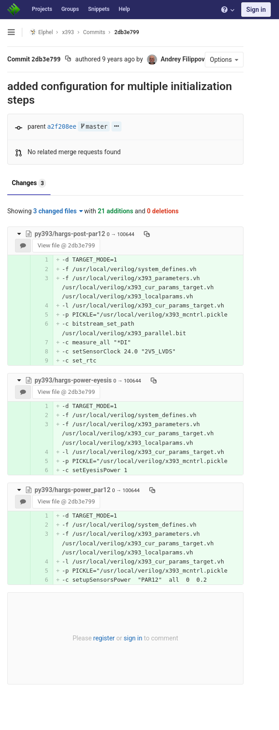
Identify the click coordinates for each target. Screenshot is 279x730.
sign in (133, 638)
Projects (42, 9)
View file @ (66, 245)
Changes (29, 183)
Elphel (41, 32)
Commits (94, 32)
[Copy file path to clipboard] (146, 233)
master (93, 126)
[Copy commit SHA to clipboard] (68, 59)
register (104, 638)
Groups (70, 9)
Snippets (98, 9)
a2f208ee (61, 126)
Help (124, 9)
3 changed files (58, 211)
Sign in (256, 9)
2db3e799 (126, 32)
